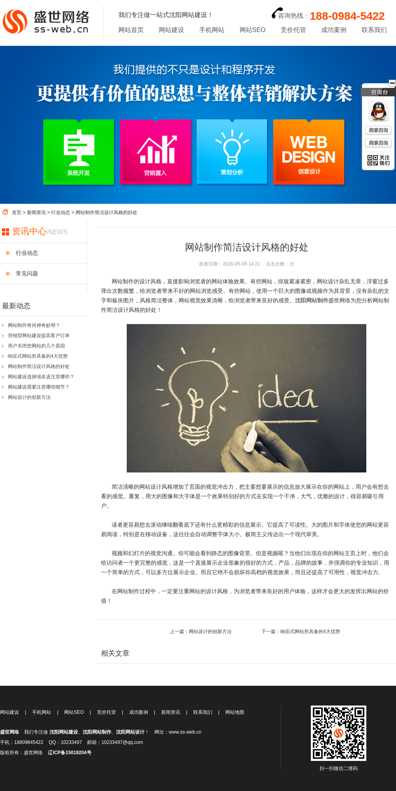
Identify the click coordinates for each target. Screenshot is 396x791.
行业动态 (60, 212)
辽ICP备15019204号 (69, 752)
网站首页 (131, 30)
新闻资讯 (36, 212)
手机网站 (212, 30)
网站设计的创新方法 (29, 397)
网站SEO (253, 30)
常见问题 (27, 273)
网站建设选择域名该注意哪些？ (41, 376)
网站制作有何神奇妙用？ (34, 325)
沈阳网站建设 (64, 732)
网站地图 (234, 712)
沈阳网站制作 (97, 732)
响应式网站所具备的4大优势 (38, 356)
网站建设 (171, 30)
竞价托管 (293, 30)
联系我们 (374, 30)
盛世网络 (9, 732)
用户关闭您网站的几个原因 (36, 346)
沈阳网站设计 (130, 732)
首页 (16, 212)
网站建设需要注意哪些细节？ (39, 387)
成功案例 (333, 30)
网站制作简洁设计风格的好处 (39, 366)
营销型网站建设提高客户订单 (39, 335)
